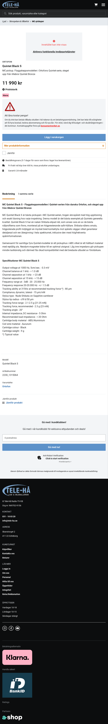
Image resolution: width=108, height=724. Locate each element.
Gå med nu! (54, 447)
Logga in (6, 569)
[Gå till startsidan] (10, 4)
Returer (5, 558)
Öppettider (7, 586)
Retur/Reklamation (11, 594)
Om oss (5, 573)
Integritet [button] (6, 590)
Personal (6, 577)
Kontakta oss (8, 553)
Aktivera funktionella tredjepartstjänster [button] (54, 51)
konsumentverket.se (50, 126)
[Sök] (54, 13)
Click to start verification (57, 458)
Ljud (4, 21)
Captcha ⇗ (65, 461)
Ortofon (6, 386)
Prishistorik (9, 89)
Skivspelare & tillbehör (19, 21)
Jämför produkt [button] (12, 402)
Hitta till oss (8, 581)
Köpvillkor (7, 549)
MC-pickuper (38, 21)
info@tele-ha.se (9, 521)
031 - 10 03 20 (8, 516)
